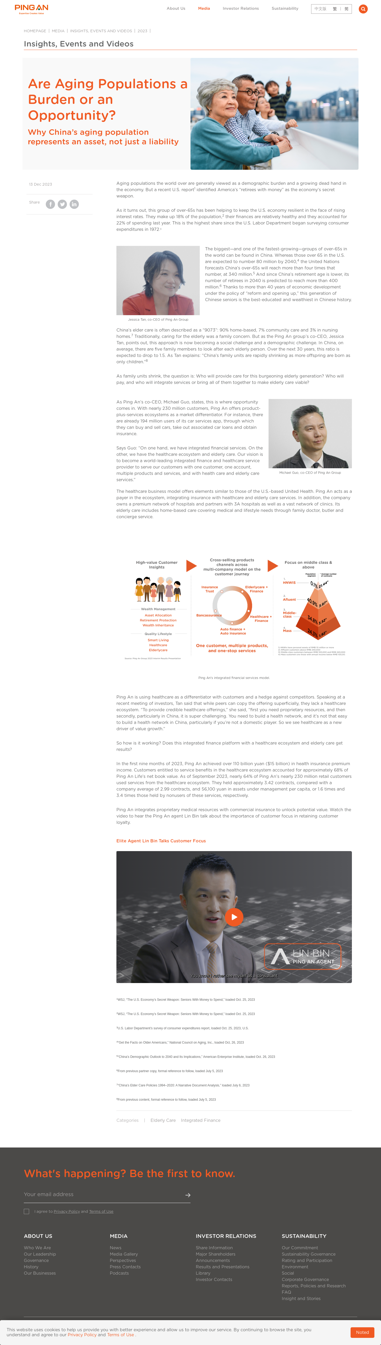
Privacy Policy (67, 1212)
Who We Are (37, 1248)
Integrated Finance (200, 1120)
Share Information (214, 1248)
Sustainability (285, 9)
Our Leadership (40, 1254)
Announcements (213, 1261)
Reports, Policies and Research (314, 1286)
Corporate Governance (305, 1280)
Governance (36, 1261)
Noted (362, 1332)
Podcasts (119, 1273)
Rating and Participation (307, 1261)
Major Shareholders (215, 1254)
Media (204, 9)
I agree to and (74, 1212)
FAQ (286, 1292)
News (115, 1248)
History (31, 1267)
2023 (142, 31)
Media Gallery (124, 1254)
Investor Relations (241, 9)
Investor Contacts (214, 1280)
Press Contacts (125, 1267)
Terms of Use (101, 1212)
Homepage (35, 31)
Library (203, 1273)
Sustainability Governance (308, 1254)
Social (288, 1273)
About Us (176, 9)
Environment (295, 1267)
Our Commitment (300, 1248)
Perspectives (123, 1261)
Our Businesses (40, 1273)
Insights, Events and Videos (101, 31)
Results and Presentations (223, 1267)
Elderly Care (163, 1120)
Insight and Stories (301, 1299)
